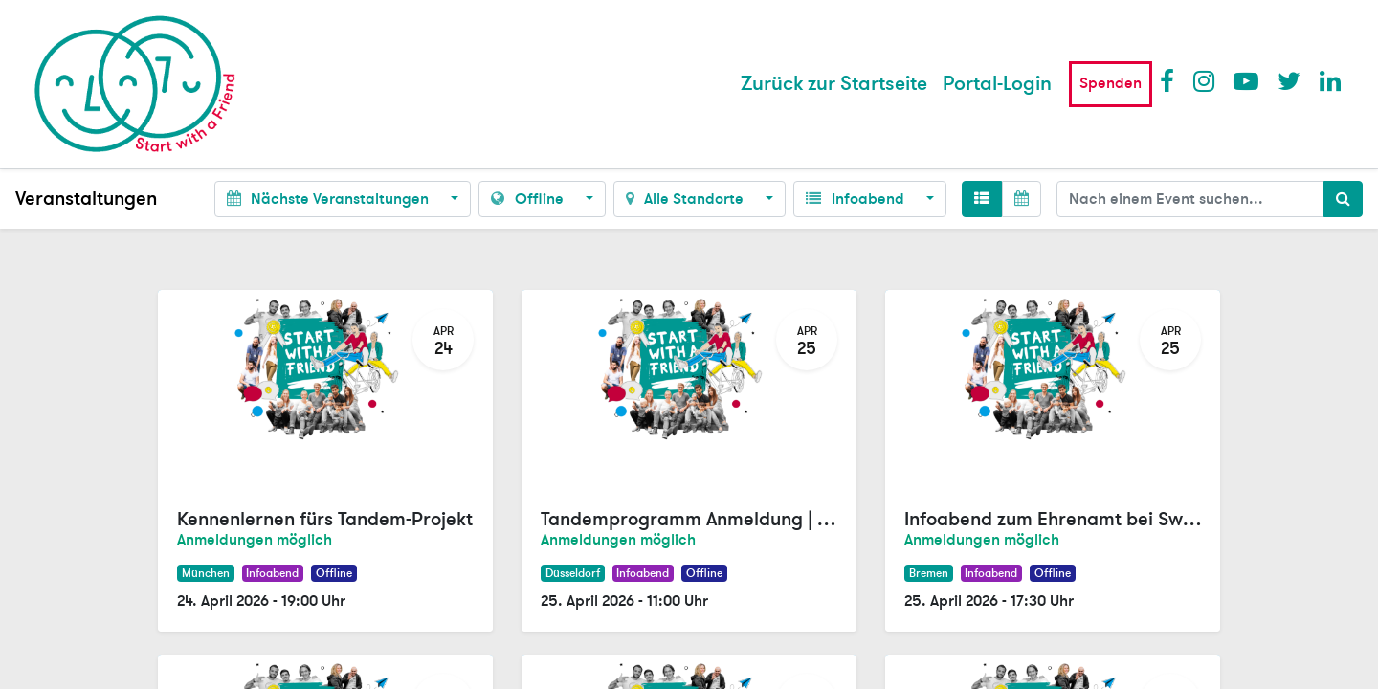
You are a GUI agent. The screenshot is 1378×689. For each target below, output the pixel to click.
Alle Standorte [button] (686, 199)
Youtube (1245, 80)
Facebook (1171, 80)
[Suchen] (1343, 199)
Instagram (1205, 80)
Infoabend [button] (856, 199)
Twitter (1289, 80)
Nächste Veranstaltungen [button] (330, 199)
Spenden (1110, 83)
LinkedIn (1331, 80)
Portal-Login (997, 84)
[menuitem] (834, 84)
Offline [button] (529, 199)
